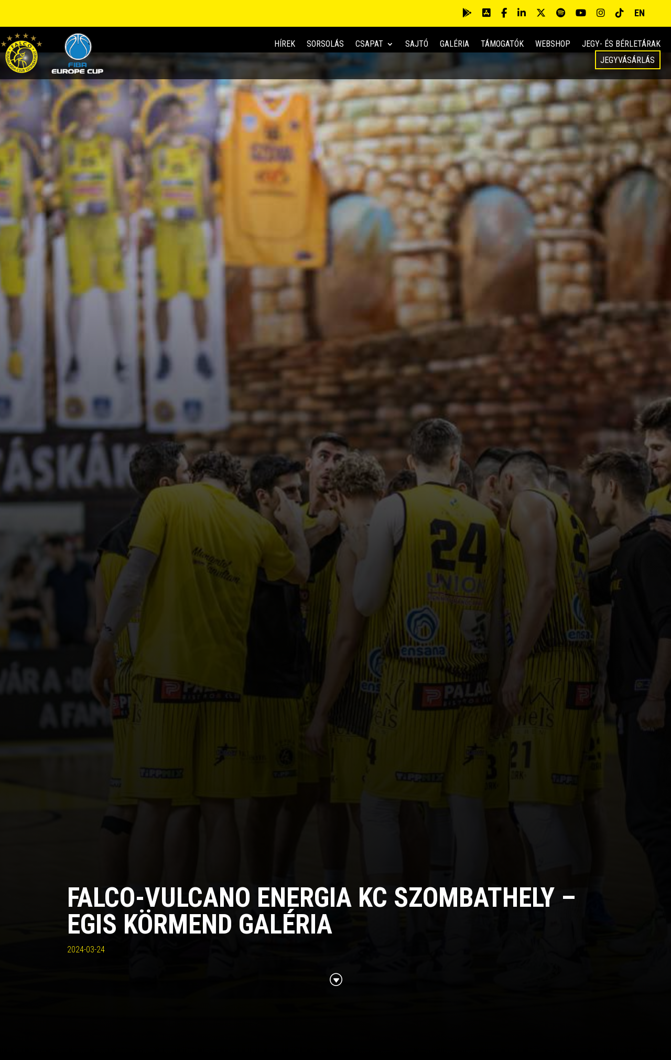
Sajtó (416, 44)
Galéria (454, 44)
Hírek (284, 44)
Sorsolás (325, 44)
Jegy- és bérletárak (621, 44)
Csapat (369, 44)
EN (639, 12)
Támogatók (502, 44)
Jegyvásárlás (627, 60)
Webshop (552, 44)
